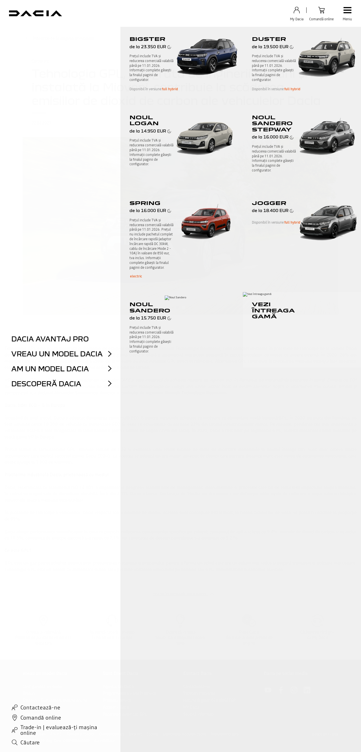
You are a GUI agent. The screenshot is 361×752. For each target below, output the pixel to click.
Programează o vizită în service (129, 693)
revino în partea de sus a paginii (180, 594)
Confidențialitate (111, 734)
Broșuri (29, 693)
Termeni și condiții (80, 734)
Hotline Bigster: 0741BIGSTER (209, 700)
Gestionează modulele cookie (184, 734)
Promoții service (117, 700)
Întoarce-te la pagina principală (59, 38)
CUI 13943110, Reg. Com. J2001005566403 (56, 740)
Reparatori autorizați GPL (125, 714)
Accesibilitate (104, 740)
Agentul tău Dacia (118, 686)
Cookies (152, 734)
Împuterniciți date (225, 734)
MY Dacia (191, 707)
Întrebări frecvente (199, 693)
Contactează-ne (196, 686)
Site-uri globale (34, 734)
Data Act (135, 734)
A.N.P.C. (56, 734)
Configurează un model (43, 686)
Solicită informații (199, 714)
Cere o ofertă (34, 714)
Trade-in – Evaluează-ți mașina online (55, 700)
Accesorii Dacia (116, 707)
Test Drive (31, 707)
